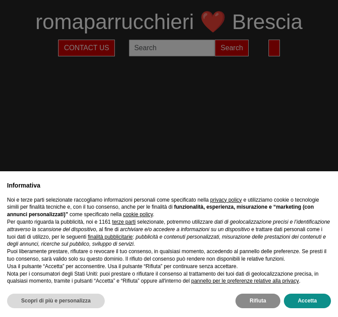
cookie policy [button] (138, 214)
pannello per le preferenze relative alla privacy (245, 281)
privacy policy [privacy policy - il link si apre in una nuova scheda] (226, 200)
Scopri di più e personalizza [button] (56, 301)
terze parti (124, 222)
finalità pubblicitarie (110, 237)
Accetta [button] (307, 301)
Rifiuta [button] (258, 301)
